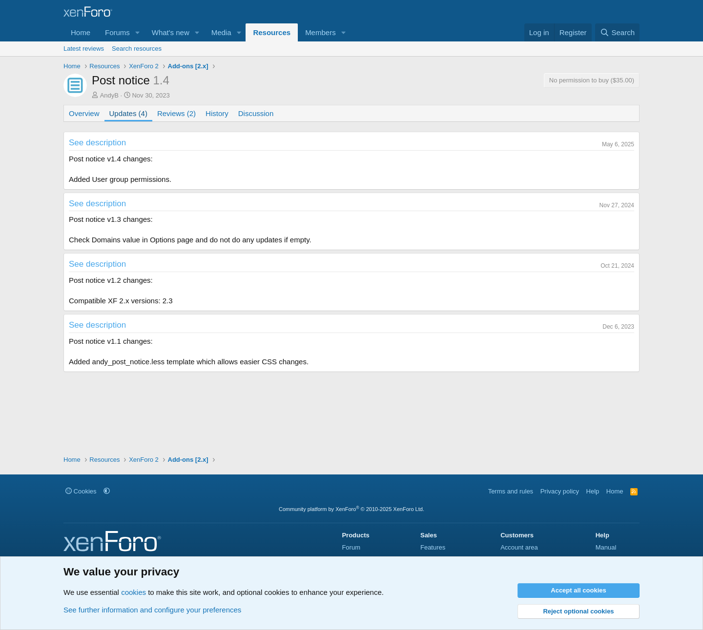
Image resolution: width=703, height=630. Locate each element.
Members (320, 32)
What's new (170, 32)
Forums (117, 32)
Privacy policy (559, 491)
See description (97, 142)
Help (593, 491)
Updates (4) (128, 113)
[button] (138, 32)
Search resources (137, 48)
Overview (84, 113)
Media (221, 32)
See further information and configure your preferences (152, 610)
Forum (351, 547)
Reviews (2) (176, 113)
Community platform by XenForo (351, 509)
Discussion (256, 113)
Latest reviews (83, 48)
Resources (271, 32)
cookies (133, 592)
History (217, 113)
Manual (606, 547)
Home (80, 32)
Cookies (81, 491)
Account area (519, 547)
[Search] (617, 32)
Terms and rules (510, 491)
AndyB (109, 95)
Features (432, 547)
